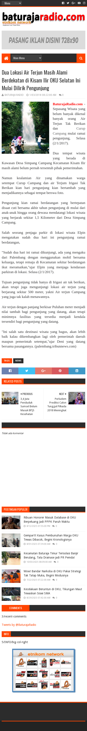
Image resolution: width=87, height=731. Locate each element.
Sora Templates (37, 726)
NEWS (18, 361)
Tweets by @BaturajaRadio (19, 624)
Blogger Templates (61, 726)
